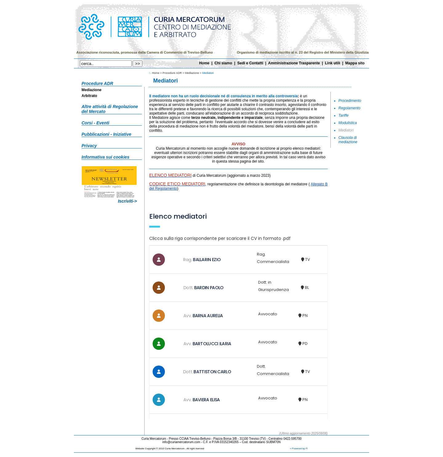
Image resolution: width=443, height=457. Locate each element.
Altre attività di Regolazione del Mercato (110, 109)
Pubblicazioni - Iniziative (106, 134)
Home (204, 63)
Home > (157, 73)
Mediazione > (193, 73)
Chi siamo (223, 63)
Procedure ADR (97, 83)
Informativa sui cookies (106, 157)
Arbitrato (89, 96)
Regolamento (349, 108)
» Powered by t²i (299, 448)
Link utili (332, 63)
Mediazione (92, 90)
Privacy (89, 145)
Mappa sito (355, 63)
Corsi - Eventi (95, 122)
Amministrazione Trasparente (294, 63)
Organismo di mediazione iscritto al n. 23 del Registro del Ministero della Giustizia (303, 52)
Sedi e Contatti (250, 63)
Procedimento (349, 101)
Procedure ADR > (173, 73)
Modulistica (347, 123)
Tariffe (343, 115)
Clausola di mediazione (347, 139)
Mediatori (345, 130)
